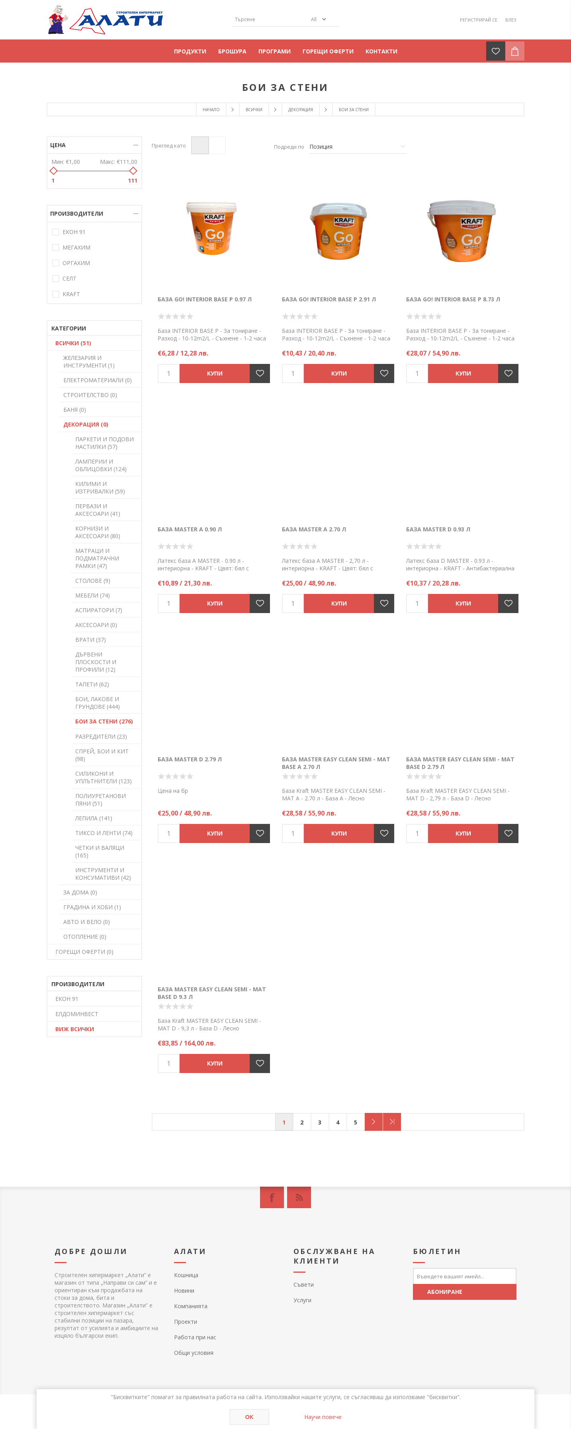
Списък (217, 145)
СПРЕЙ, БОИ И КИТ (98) (102, 755)
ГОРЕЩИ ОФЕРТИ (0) (84, 951)
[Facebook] (272, 1197)
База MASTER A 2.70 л (314, 529)
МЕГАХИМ (76, 247)
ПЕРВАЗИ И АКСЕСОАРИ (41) (97, 509)
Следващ (374, 1122)
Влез (510, 20)
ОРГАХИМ (76, 263)
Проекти (185, 1321)
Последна (392, 1122)
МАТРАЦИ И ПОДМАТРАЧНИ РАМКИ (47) (97, 558)
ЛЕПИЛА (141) (93, 818)
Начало (211, 109)
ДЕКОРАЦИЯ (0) (85, 424)
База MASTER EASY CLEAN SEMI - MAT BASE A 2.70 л (336, 763)
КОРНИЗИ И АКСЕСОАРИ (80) (97, 532)
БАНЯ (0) (74, 409)
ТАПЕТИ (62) (92, 684)
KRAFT (71, 294)
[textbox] (269, 19)
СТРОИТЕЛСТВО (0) (90, 395)
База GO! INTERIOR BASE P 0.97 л (205, 299)
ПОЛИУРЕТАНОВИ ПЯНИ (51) (100, 799)
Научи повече (323, 1417)
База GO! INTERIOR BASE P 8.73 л (453, 299)
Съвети (303, 1284)
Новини (184, 1290)
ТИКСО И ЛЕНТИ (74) (104, 833)
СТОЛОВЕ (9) (92, 580)
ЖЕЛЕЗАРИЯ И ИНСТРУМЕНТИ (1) (89, 361)
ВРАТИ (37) (90, 639)
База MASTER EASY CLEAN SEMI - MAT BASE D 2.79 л (460, 763)
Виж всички (74, 1029)
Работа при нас (195, 1337)
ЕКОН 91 (74, 232)
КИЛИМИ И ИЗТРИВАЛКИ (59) (100, 487)
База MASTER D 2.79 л (190, 759)
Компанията (190, 1306)
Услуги (302, 1300)
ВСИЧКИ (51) (73, 343)
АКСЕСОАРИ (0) (96, 625)
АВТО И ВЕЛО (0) (86, 922)
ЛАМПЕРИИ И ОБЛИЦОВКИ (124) (101, 465)
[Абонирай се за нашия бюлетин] (464, 1276)
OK (249, 1417)
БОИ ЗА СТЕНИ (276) (104, 721)
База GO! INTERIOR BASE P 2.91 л (329, 299)
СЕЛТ (69, 278)
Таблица (200, 145)
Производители (76, 213)
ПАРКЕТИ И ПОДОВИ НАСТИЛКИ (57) (104, 442)
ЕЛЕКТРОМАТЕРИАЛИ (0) (97, 380)
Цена (58, 145)
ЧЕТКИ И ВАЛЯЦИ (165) (99, 851)
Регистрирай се (478, 20)
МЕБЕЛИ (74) (92, 595)
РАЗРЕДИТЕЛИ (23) (101, 736)
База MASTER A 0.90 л (190, 529)
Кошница (186, 1275)
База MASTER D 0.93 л (438, 529)
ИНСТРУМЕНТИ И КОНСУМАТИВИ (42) (103, 873)
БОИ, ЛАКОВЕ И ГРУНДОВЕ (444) (97, 702)
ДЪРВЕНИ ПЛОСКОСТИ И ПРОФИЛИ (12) (95, 662)
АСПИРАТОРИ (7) (98, 610)
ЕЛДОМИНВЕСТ (76, 1014)
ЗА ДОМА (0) (80, 892)
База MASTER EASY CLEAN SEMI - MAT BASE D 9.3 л (212, 992)
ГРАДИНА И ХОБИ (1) (92, 907)
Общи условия (193, 1352)
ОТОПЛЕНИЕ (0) (84, 936)
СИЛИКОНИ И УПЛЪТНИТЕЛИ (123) (103, 777)
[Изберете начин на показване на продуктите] (358, 147)
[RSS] (299, 1197)
